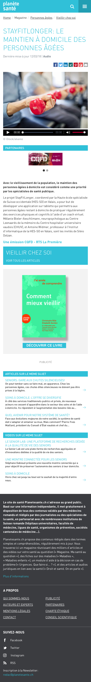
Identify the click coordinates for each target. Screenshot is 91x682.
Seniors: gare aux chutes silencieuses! (35, 380)
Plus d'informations (16, 576)
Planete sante (10, 6)
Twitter (11, 648)
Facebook (12, 640)
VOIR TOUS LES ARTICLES (23, 260)
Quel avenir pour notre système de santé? (37, 415)
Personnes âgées (41, 17)
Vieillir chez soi (66, 17)
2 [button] (47, 170)
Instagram (13, 655)
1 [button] (44, 170)
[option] (45, 159)
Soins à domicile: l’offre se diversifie (33, 397)
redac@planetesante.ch (18, 674)
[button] (55, 65)
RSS (9, 663)
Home (7, 17)
